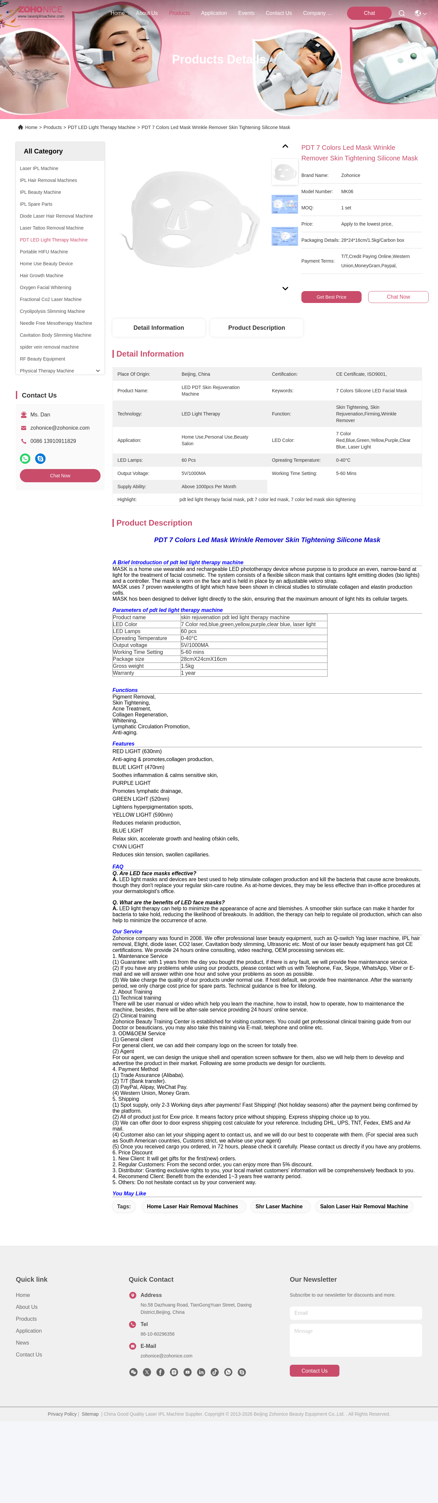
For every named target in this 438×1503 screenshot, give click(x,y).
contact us (279, 13)
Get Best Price (331, 297)
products (179, 13)
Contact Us (29, 1436)
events (246, 13)
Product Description (256, 327)
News (22, 1424)
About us (27, 1389)
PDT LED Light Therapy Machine (102, 127)
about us (147, 13)
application (214, 13)
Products (53, 127)
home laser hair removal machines (192, 1288)
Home (117, 13)
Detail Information (158, 327)
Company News (319, 13)
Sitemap (90, 1495)
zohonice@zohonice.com (60, 428)
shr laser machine (279, 1288)
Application (29, 1412)
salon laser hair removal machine (364, 1288)
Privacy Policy (62, 1495)
